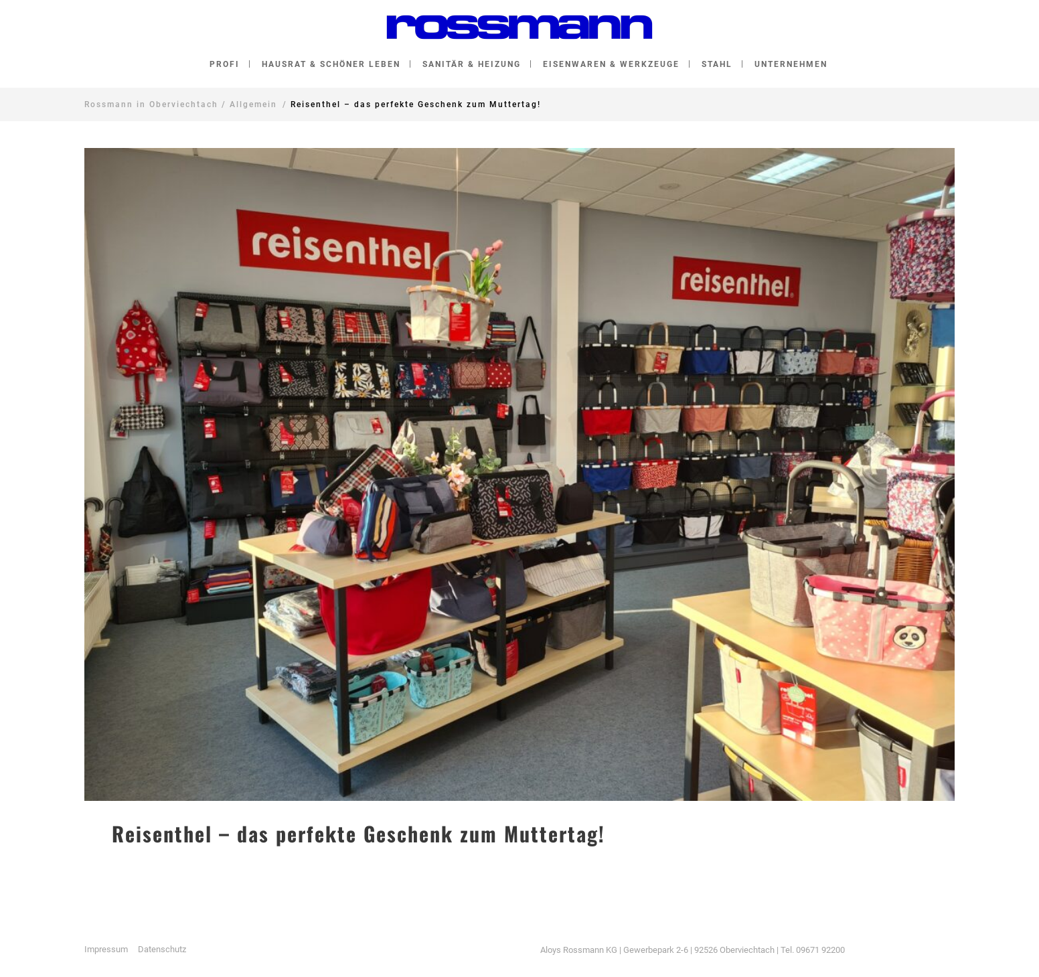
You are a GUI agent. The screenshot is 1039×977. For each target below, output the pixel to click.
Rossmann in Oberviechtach (151, 104)
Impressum (106, 949)
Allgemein (253, 104)
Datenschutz (162, 949)
